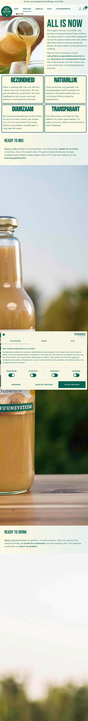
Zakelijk (39, 9)
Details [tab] (44, 341)
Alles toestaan (72, 384)
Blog (49, 9)
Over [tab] (73, 341)
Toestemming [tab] (15, 341)
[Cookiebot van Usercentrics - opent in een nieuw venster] (75, 334)
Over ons (27, 9)
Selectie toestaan (44, 384)
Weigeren (16, 384)
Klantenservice (63, 9)
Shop (16, 9)
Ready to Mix (10, 149)
